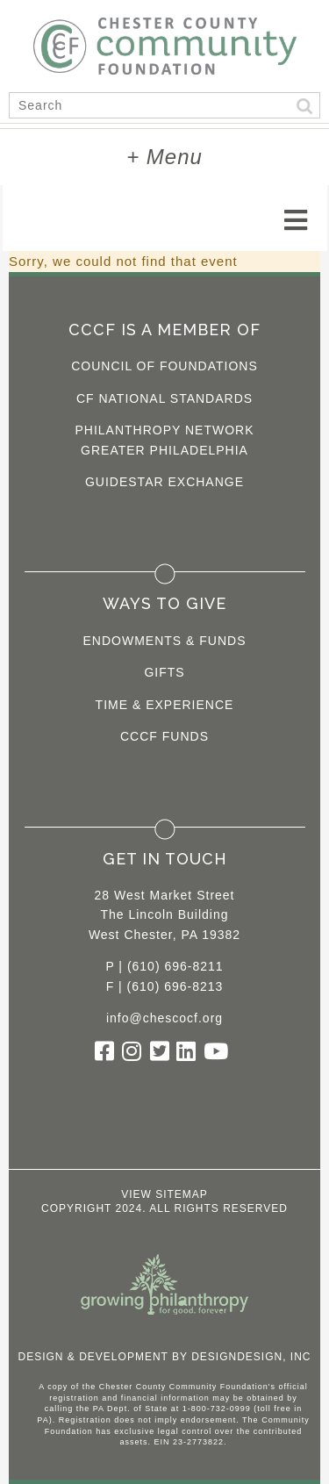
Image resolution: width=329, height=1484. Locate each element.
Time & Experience (165, 705)
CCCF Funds (164, 736)
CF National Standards (164, 398)
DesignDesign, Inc (251, 1357)
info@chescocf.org (164, 1018)
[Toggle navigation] (296, 220)
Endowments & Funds (165, 641)
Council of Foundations (164, 366)
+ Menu (164, 156)
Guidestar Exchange (164, 482)
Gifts (164, 672)
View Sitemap (164, 1194)
